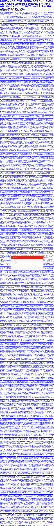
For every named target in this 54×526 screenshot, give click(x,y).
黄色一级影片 (40, 243)
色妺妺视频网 (28, 101)
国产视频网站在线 (44, 198)
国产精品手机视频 (26, 221)
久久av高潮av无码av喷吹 (44, 29)
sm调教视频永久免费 (33, 518)
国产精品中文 (8, 167)
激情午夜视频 (15, 431)
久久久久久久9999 (37, 415)
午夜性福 (11, 411)
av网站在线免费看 (25, 285)
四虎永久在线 (40, 221)
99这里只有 (6, 90)
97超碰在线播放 (29, 404)
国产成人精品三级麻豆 (5, 134)
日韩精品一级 (7, 430)
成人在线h (24, 33)
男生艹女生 (24, 103)
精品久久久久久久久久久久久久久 (35, 148)
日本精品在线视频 (9, 194)
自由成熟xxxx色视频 (38, 305)
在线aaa (16, 16)
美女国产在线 (31, 165)
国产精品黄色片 (11, 464)
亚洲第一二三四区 (50, 50)
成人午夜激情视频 (18, 152)
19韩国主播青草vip (13, 120)
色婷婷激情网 (5, 483)
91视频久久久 (3, 233)
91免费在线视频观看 (32, 230)
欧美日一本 (33, 412)
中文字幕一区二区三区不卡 (36, 287)
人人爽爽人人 (36, 191)
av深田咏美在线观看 (27, 191)
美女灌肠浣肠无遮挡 (10, 145)
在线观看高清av (48, 47)
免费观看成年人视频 (37, 233)
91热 (45, 172)
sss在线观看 (43, 430)
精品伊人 (11, 274)
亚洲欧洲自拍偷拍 (41, 381)
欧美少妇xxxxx (42, 404)
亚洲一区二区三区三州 (5, 137)
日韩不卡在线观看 (10, 357)
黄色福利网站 (9, 205)
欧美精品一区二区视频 (35, 316)
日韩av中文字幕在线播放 (44, 458)
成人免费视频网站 (44, 442)
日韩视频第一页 (34, 187)
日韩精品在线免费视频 (47, 38)
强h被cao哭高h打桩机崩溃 (27, 491)
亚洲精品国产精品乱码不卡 (17, 218)
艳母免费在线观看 (44, 63)
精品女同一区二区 (24, 462)
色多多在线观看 (26, 78)
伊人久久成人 (17, 135)
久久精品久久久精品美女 (23, 35)
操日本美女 (51, 431)
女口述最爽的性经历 (39, 58)
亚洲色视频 (17, 415)
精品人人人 (49, 430)
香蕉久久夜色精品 (41, 218)
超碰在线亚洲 (23, 119)
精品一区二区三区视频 (45, 226)
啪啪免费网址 (19, 449)
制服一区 (36, 81)
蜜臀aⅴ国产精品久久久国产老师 (40, 40)
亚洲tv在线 (6, 71)
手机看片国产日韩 (49, 491)
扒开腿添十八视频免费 (19, 57)
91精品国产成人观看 (39, 52)
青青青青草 (50, 180)
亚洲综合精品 (23, 351)
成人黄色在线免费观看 (21, 171)
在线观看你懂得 (17, 27)
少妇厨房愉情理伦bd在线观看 (32, 29)
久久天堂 (9, 112)
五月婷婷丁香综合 (11, 78)
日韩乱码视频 (16, 80)
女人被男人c (44, 71)
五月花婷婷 (40, 369)
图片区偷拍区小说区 (14, 142)
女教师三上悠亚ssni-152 (47, 157)
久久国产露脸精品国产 (22, 25)
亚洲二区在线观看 (13, 275)
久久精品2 (6, 411)
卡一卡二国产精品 (7, 188)
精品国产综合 (11, 177)
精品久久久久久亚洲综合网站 (6, 285)
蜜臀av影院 (11, 16)
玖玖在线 (47, 327)
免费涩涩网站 (12, 310)
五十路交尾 (49, 40)
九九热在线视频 (41, 298)
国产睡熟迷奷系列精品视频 (37, 304)
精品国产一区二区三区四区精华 (12, 119)
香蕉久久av (8, 229)
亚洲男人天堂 (47, 171)
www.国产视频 (8, 401)
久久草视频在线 (15, 519)
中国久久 (6, 346)
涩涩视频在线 (6, 67)
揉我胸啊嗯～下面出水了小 (18, 131)
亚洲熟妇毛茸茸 (30, 392)
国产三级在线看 (23, 329)
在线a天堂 (27, 272)
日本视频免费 (29, 85)
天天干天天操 (8, 488)
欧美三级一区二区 (22, 339)
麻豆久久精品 (5, 352)
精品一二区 (20, 304)
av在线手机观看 (36, 408)
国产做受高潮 (6, 363)
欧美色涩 (6, 215)
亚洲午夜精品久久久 (18, 177)
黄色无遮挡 (46, 84)
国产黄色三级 (11, 247)
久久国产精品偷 (47, 295)
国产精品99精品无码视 (34, 73)
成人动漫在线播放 (33, 515)
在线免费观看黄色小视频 (13, 342)
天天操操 (34, 120)
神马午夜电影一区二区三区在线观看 (40, 249)
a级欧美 (38, 123)
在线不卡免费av (27, 464)
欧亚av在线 (7, 447)
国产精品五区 (32, 286)
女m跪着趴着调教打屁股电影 (29, 127)
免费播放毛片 (37, 392)
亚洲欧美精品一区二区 (23, 148)
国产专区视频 (26, 247)
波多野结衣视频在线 (45, 293)
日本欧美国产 (3, 47)
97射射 (5, 168)
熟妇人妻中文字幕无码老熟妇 (29, 513)
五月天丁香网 (33, 247)
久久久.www (33, 162)
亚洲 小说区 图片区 (8, 19)
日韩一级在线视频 (14, 320)
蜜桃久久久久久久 (35, 141)
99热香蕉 (45, 112)
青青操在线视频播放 (6, 99)
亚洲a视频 (42, 396)
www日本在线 (7, 86)
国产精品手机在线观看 (34, 206)
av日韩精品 (5, 247)
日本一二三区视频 (4, 343)
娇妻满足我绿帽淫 (45, 33)
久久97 (15, 157)
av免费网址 (50, 71)
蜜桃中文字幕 (39, 475)
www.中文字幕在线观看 (17, 347)
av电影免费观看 (36, 351)
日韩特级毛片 (50, 90)
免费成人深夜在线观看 (31, 84)
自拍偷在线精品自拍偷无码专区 (17, 295)
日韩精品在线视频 (36, 483)
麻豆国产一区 (29, 434)
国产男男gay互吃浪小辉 (8, 130)
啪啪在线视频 (9, 419)
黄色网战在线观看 (40, 59)
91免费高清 (3, 460)
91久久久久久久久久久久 (21, 114)
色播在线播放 (26, 468)
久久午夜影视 (20, 355)
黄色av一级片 (46, 454)
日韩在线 (45, 35)
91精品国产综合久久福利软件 (47, 62)
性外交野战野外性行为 (32, 283)
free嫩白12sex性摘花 (19, 393)
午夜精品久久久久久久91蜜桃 (12, 38)
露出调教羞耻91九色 (42, 21)
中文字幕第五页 (32, 348)
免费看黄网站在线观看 (26, 367)
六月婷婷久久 (17, 54)
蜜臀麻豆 (52, 202)
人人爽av (25, 21)
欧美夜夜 (19, 301)
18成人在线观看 (28, 173)
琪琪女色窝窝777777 (43, 142)
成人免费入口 (48, 58)
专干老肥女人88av (35, 156)
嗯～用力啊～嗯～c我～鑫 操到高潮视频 (10, 85)
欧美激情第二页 (7, 154)
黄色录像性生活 (27, 504)
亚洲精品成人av (29, 171)
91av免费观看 (42, 245)
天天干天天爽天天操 (23, 61)
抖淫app (43, 521)
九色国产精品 (7, 458)
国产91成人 (34, 118)
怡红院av (8, 183)
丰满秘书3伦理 (7, 257)
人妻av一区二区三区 (32, 103)
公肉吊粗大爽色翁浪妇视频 (10, 466)
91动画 (25, 62)
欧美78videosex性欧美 (40, 225)
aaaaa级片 (2, 195)
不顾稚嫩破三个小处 (49, 81)
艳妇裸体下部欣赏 (42, 69)
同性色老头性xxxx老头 (42, 515)
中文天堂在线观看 (33, 487)
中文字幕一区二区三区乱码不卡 (27, 407)
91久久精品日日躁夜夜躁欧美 (13, 24)
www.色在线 (27, 32)
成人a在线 (27, 219)
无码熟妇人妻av (7, 355)
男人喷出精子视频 (43, 141)
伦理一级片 (39, 339)
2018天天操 (51, 43)
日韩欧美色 (2, 14)
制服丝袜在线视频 (41, 327)
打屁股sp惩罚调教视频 (34, 111)
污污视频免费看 (8, 238)
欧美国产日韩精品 (37, 124)
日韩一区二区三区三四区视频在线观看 (36, 222)
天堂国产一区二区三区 (7, 271)
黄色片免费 (28, 342)
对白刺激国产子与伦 (25, 149)
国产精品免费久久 (29, 93)
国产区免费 (44, 460)
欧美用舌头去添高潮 (33, 309)
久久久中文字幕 (19, 224)
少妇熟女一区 (3, 207)
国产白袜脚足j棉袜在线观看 (18, 282)
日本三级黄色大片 (14, 61)
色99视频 (31, 65)
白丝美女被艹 (27, 130)
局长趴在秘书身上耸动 (36, 328)
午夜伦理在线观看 (37, 521)
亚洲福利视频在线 (17, 461)
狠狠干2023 (26, 177)
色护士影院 (19, 343)
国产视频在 (29, 376)
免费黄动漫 (26, 395)
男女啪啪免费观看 (8, 33)
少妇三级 (30, 161)
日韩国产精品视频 (40, 294)
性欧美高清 (35, 338)
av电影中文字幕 (6, 110)
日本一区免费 (50, 342)
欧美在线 (45, 329)
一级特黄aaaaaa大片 (19, 358)
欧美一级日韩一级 (21, 373)
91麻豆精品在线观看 (18, 380)
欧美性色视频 (12, 169)
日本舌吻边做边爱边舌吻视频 (26, 124)
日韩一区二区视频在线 (49, 17)
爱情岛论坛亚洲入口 (24, 226)
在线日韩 (44, 196)
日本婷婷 (37, 43)
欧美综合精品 (51, 152)
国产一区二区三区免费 (27, 152)
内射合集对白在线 (27, 430)
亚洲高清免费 (20, 46)
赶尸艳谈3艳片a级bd (41, 107)
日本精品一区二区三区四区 (17, 70)
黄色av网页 (29, 50)
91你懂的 (9, 230)
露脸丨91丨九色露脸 (18, 290)
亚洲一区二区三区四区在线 (30, 97)
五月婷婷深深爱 (23, 135)
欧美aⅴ (39, 338)
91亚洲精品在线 (15, 143)
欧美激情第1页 (9, 101)
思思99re (15, 31)
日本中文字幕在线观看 (46, 324)
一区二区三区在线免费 (45, 88)
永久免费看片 (13, 344)
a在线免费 (14, 217)
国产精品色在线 (43, 416)
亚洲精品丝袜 (25, 275)
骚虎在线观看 (49, 473)
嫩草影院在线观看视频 (31, 339)
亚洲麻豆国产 (32, 336)
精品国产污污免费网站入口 (30, 217)
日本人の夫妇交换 (42, 90)
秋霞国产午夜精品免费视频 (7, 308)
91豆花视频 (7, 484)
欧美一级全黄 (17, 335)
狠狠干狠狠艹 (7, 133)
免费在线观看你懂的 (10, 233)
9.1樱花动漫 (37, 302)
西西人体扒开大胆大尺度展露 (14, 164)
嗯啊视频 (46, 97)
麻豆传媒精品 (38, 380)
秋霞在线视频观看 (45, 16)
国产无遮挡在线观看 (29, 350)
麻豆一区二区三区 (49, 46)
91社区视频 (4, 112)
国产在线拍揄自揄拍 (20, 93)
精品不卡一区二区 (40, 114)
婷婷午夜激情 (41, 27)
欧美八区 (38, 481)
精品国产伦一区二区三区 (25, 80)
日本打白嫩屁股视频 (7, 450)
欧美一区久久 (29, 365)
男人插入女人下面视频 (27, 313)
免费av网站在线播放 (44, 111)
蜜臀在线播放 (12, 215)
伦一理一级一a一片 (4, 120)
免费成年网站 (33, 59)
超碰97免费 (46, 221)
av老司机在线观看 (42, 279)
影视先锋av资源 (18, 153)
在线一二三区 (30, 27)
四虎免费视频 (21, 340)
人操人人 (21, 126)
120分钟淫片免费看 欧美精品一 (37, 278)
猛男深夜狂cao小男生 (24, 43)
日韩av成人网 (46, 400)
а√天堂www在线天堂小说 (39, 93)
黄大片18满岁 (7, 224)
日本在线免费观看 (47, 236)
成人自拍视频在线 (43, 96)
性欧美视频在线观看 (4, 295)
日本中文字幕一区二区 (19, 107)
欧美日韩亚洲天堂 (36, 33)
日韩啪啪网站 (3, 496)
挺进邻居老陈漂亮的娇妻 (30, 475)
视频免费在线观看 (4, 510)
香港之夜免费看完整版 (16, 500)
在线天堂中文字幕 (29, 86)
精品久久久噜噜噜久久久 (5, 276)
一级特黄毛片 (23, 359)
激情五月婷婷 (7, 323)
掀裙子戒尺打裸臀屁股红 (5, 43)
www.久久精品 (45, 494)
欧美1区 (9, 95)
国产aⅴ (49, 332)
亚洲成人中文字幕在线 (9, 287)
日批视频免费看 (39, 154)
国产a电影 (8, 36)
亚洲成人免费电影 (28, 224)
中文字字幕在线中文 (11, 475)
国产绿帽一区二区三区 (25, 54)
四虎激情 (26, 332)
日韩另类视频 (16, 251)
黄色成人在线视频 (7, 263)
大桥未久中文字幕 (27, 218)
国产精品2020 (48, 74)
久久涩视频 (14, 363)
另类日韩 (6, 427)
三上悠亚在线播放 (35, 333)
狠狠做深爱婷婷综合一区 (18, 97)
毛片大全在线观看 (26, 202)
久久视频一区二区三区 (32, 160)
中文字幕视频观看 (5, 495)
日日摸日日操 (43, 183)
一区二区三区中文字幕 (47, 48)
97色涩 (28, 112)
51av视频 (10, 127)
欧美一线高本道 (44, 427)
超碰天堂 (46, 304)
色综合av (51, 224)
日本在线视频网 (9, 88)
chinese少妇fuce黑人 (35, 101)
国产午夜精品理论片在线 (43, 44)
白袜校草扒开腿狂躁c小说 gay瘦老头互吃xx (38, 89)
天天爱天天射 (20, 120)
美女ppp (12, 214)
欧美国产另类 (33, 446)
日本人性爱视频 (33, 433)
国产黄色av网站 (23, 222)
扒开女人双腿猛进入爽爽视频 (37, 252)
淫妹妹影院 (31, 285)
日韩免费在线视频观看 (43, 115)
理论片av (27, 213)
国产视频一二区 (32, 522)
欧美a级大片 (42, 282)
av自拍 (19, 65)
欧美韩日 (40, 434)
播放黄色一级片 (15, 126)
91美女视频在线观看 (43, 129)
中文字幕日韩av (19, 424)
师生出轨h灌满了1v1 (7, 441)
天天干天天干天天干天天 (18, 388)
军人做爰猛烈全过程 (41, 320)
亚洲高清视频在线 (31, 168)
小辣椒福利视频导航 (38, 435)
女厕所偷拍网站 (3, 44)
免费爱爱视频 (25, 286)
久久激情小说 (28, 100)
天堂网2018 (24, 325)
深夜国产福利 (9, 422)
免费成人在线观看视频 (9, 20)
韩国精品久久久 (19, 78)
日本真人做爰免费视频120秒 (16, 134)
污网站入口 (2, 57)
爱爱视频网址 (45, 257)
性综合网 (39, 321)
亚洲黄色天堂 (23, 342)
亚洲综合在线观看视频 (39, 31)
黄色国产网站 (5, 115)
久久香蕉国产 (3, 65)
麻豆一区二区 (25, 198)
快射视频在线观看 (30, 119)
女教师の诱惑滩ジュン (20, 357)
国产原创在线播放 (7, 515)
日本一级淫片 (22, 85)
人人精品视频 (30, 96)
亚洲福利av (40, 350)
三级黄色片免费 (13, 66)
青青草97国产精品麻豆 (35, 293)
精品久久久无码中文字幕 (7, 304)
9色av (50, 422)
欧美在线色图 (30, 401)
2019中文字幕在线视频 (41, 92)
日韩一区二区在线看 (40, 209)
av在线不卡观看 (48, 222)
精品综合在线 (28, 240)
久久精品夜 (36, 476)
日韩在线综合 (35, 69)
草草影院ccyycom (45, 380)
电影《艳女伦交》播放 (35, 409)
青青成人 (10, 266)
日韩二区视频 (40, 358)
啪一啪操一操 (15, 186)
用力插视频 (37, 251)
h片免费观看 (5, 310)
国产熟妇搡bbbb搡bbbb (31, 123)
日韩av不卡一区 (41, 187)
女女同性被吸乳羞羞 (48, 154)
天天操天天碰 (42, 46)
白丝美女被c (2, 229)
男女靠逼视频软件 (19, 323)
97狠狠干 (34, 152)
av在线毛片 (11, 415)
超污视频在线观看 (7, 23)
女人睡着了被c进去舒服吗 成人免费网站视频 (31, 95)
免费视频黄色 (40, 28)
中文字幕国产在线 (35, 192)
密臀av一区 (14, 366)
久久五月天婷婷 (19, 248)
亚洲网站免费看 (7, 350)
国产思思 (18, 169)
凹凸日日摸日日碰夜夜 (18, 42)
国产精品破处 (43, 195)
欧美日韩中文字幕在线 (7, 32)
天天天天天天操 (43, 462)
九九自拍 (46, 131)
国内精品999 (12, 507)
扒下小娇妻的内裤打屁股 (43, 14)
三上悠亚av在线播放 (47, 305)
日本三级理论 (31, 305)
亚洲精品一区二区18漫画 (23, 289)
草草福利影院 (24, 108)
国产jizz (37, 336)
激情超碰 (9, 104)
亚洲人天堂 (21, 228)
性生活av (40, 186)
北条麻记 (18, 351)
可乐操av (11, 202)
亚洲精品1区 (45, 369)
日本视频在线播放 (29, 122)
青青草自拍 (13, 392)
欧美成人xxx (37, 442)
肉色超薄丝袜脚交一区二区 (48, 168)
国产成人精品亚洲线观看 (44, 191)
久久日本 (35, 27)
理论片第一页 (32, 462)
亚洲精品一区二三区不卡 (25, 88)
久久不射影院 (48, 70)
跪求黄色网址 (14, 76)
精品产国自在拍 (14, 521)
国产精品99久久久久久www (40, 317)
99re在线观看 (14, 14)
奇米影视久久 (3, 183)
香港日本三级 (50, 23)
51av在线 (24, 82)
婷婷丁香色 (10, 124)
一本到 (22, 240)
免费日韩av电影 (27, 366)
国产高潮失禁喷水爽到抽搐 (18, 384)
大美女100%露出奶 (19, 437)
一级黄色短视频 (3, 24)
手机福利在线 (27, 295)
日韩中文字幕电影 (44, 123)
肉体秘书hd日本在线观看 (21, 112)
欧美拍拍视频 (18, 460)
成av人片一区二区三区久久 (18, 281)
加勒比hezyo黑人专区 (15, 407)
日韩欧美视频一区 (9, 135)
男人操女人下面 (36, 57)
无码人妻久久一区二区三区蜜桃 (7, 63)
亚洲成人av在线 (19, 21)
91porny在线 (2, 62)
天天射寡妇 (35, 434)
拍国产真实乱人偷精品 (19, 219)
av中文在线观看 (41, 118)
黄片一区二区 (36, 55)
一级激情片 (43, 95)
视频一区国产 (6, 275)
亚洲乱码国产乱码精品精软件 (29, 209)
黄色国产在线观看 (44, 409)
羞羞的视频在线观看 (24, 308)
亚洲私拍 (6, 274)
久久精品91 (8, 28)
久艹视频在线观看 (29, 389)
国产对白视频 (31, 158)
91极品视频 (34, 218)
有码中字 (30, 40)
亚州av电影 (6, 234)
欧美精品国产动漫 (31, 460)
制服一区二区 (33, 47)
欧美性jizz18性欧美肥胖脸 (26, 69)
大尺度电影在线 (43, 156)
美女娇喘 (32, 200)
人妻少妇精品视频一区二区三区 (41, 325)
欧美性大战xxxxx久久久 (20, 389)
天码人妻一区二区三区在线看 (9, 114)
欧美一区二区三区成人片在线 (13, 522)
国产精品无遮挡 (43, 453)
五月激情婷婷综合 (43, 135)
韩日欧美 (50, 503)
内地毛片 (13, 50)
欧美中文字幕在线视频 (7, 89)
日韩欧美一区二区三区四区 (24, 316)
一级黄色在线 (47, 39)
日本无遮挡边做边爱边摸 (18, 101)
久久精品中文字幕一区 (32, 234)
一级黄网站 (50, 63)
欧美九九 (4, 522)
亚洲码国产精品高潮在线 (34, 457)
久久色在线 (18, 50)
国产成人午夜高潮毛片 (30, 179)
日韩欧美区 (23, 50)
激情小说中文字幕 (39, 119)
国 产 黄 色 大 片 (34, 306)
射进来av (45, 496)
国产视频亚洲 (25, 153)
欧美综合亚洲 (24, 230)
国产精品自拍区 (37, 66)
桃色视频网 (10, 314)
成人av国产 (30, 198)
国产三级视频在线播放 (21, 167)
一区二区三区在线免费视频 (21, 190)
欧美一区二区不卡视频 (43, 203)
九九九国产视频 (19, 17)
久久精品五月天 (19, 62)
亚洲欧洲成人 (33, 175)
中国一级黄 (46, 253)
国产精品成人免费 (6, 477)
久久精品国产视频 (16, 297)
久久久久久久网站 (46, 103)
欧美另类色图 (8, 366)
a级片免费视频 (43, 342)
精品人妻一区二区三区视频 (41, 418)
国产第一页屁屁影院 (8, 461)
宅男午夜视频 (3, 492)
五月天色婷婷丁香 (19, 20)
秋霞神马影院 (25, 405)
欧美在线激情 (6, 162)
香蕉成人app (28, 441)
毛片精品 (22, 86)
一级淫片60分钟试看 (4, 376)
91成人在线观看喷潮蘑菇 (13, 511)
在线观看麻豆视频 (8, 370)
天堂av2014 (25, 20)
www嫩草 (19, 370)
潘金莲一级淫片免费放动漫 (6, 108)
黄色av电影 (45, 310)
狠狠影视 (13, 112)
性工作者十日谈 (41, 74)
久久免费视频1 (3, 180)
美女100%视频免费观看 (12, 148)
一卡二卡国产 (27, 323)
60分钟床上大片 (25, 206)
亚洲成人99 (28, 354)
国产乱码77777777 (28, 42)
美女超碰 (27, 282)
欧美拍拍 (17, 81)
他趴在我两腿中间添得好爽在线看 (19, 138)
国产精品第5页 (21, 196)
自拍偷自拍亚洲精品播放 (6, 40)
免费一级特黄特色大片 (43, 431)
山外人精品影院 (28, 233)
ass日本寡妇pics (32, 107)
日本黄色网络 (44, 32)
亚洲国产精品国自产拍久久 (17, 99)
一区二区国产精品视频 (17, 473)
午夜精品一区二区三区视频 (45, 73)
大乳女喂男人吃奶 (39, 407)
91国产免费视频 (13, 279)
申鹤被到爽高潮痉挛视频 (26, 236)
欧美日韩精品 (36, 491)
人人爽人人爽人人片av (24, 251)
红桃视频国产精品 (19, 453)
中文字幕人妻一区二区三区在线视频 (8, 181)
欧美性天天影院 (40, 283)
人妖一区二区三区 (32, 153)
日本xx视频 (23, 27)
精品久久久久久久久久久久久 (25, 16)
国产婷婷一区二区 (47, 110)
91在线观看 (11, 249)
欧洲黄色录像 (11, 483)
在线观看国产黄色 (25, 301)
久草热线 (50, 319)
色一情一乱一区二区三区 (37, 428)
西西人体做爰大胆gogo (24, 188)
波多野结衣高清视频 (44, 43)
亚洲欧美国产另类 (46, 338)
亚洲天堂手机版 (12, 487)
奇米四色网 (4, 160)
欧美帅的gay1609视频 (38, 329)
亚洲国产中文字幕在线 (36, 71)
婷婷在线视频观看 (8, 118)
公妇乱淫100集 (21, 66)
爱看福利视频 (15, 289)
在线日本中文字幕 (16, 403)
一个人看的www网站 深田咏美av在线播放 (16, 244)
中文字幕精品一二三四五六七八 (37, 51)
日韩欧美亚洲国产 (15, 154)
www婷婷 (7, 16)
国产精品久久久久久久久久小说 (38, 240)
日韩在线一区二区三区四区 (26, 408)
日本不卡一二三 (24, 502)
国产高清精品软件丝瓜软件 (6, 293)
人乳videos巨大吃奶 (17, 313)
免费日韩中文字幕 (9, 329)
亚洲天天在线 (30, 36)
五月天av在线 (8, 243)
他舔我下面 (21, 186)
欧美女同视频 (27, 157)
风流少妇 (34, 42)
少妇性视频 (36, 347)
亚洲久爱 (11, 213)
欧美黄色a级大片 (33, 298)
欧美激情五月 (25, 89)
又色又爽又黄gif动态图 (28, 31)
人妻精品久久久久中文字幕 (12, 187)
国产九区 (39, 471)
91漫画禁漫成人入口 (16, 276)
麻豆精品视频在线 (6, 279)
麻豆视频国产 (18, 236)
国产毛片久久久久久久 (21, 115)
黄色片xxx (22, 522)
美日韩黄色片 (16, 241)
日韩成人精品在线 (15, 229)
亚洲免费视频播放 (7, 123)
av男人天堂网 (12, 424)
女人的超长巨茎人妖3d (16, 198)
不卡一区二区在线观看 (8, 27)
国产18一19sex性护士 (47, 376)
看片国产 (16, 274)
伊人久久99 (38, 32)
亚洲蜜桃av (13, 137)
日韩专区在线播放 (15, 188)
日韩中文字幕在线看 (44, 361)
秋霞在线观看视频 (37, 335)
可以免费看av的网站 (8, 29)
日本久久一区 (22, 81)
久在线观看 (25, 215)
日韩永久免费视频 (50, 181)
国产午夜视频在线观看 (13, 139)
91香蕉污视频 (33, 112)
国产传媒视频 (14, 355)
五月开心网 (29, 62)
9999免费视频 (13, 518)
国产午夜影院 (3, 101)
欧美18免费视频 (6, 46)
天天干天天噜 (49, 92)
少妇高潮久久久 (39, 84)
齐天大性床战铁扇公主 (11, 210)
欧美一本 (6, 156)
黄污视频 (14, 28)
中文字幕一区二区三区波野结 (32, 82)
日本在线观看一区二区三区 (30, 447)
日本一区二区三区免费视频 (18, 331)
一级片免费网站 (8, 158)
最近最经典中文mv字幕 (45, 255)
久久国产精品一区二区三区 (38, 17)
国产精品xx (5, 175)
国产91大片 (34, 85)
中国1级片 (14, 488)
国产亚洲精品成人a (17, 33)
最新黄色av (22, 419)
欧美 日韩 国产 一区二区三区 (37, 100)
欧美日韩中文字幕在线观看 (23, 312)
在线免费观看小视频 (21, 141)
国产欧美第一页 (26, 412)
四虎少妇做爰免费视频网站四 (42, 176)
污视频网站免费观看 (22, 305)
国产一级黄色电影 (24, 377)
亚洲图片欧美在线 (36, 342)
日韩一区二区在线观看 (10, 93)
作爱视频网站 (8, 217)
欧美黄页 (5, 297)
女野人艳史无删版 (36, 62)
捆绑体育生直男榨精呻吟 (19, 445)
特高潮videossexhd (47, 28)
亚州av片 (11, 42)
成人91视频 (18, 146)
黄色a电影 (9, 186)
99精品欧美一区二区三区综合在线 (21, 92)
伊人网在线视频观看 (17, 89)
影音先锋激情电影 (44, 366)
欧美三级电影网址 (13, 67)
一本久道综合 (7, 76)
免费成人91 (2, 97)
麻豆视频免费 (32, 176)
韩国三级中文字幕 (30, 81)
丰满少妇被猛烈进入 (19, 74)
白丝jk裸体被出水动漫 (17, 513)
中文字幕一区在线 (41, 290)
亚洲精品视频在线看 (42, 319)
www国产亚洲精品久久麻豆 (23, 210)
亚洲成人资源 (27, 67)
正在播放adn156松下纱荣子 (43, 371)
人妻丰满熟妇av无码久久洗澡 (45, 82)
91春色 (9, 48)
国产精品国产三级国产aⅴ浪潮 (36, 310)
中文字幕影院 (45, 188)
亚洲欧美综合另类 (36, 194)
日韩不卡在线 (36, 416)
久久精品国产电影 (13, 272)
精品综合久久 (48, 61)
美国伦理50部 (49, 126)
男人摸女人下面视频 (42, 139)
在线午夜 (39, 42)
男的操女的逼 (44, 328)
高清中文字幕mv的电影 (20, 287)
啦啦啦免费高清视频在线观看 (15, 346)
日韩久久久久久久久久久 (11, 65)
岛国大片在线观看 (34, 289)
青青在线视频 (51, 243)
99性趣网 (22, 253)
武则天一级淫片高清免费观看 (39, 370)
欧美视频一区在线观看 (45, 213)
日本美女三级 (11, 439)
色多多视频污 (49, 355)
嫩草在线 (4, 36)
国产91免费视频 (14, 48)
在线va (48, 199)
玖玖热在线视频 (45, 85)
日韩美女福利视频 (4, 73)
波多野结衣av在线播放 (39, 24)
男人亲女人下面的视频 (35, 67)
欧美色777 (4, 131)
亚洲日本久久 (6, 213)
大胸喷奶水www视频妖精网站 (6, 80)
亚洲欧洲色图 (21, 175)
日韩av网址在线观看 (39, 452)
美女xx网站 (5, 314)
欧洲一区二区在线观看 (11, 456)
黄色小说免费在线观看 (38, 39)
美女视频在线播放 (32, 25)
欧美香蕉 (45, 158)
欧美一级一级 (15, 336)
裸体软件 (24, 488)
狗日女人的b (28, 371)
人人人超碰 (33, 327)
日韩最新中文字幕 (40, 217)
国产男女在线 (3, 332)
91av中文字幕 (35, 458)
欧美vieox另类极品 (29, 253)
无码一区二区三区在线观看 (33, 274)
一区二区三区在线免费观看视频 (8, 248)
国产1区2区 (8, 47)
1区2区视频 (8, 283)
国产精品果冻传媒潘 (44, 19)
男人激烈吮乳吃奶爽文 (18, 468)
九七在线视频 (18, 252)
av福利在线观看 (40, 323)
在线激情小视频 (20, 217)
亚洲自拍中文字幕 (50, 206)
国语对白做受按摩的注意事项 (12, 96)
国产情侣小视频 (49, 495)
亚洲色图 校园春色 (20, 73)
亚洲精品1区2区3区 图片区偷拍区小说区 (21, 19)
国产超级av (23, 164)
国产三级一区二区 (16, 377)
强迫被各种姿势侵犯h (38, 171)
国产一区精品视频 (18, 452)
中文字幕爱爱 (21, 90)
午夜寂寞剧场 (7, 286)
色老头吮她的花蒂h (19, 247)
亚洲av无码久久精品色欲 (18, 32)
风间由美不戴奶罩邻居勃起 (10, 457)
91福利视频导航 (43, 104)
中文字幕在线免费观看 (17, 39)
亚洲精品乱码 (33, 157)
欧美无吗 (38, 331)
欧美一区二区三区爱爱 (47, 339)
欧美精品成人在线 (50, 237)
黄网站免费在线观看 (38, 149)
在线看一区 (4, 381)
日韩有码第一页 (37, 248)
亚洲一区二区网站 (8, 362)
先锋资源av (43, 335)
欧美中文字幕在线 (24, 382)
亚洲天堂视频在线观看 (23, 238)
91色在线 (11, 107)
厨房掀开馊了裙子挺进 (28, 99)
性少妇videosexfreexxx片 (17, 105)
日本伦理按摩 (34, 241)
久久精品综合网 (22, 154)
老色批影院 (10, 176)
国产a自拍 (15, 362)
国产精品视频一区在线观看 (23, 479)
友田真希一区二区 (38, 468)
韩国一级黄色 (43, 206)
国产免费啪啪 (23, 229)
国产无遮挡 (14, 435)
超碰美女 (31, 181)
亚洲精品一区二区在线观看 (46, 169)
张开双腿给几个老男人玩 (23, 48)
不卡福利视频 (33, 323)
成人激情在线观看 (12, 146)
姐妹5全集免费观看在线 (10, 21)
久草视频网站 (39, 412)
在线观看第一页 (9, 54)
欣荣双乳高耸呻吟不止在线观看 (30, 14)
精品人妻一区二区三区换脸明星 (23, 51)
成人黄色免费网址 (6, 256)
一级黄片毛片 (31, 480)
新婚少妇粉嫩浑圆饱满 (26, 306)
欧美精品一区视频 (40, 116)
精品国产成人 (26, 134)
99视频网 (19, 279)
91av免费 (5, 281)
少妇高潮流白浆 (47, 350)
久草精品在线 (36, 355)
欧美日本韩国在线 (20, 100)
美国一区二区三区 (6, 418)
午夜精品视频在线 (45, 490)
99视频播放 (24, 376)
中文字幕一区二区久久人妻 (12, 305)
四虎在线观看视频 (28, 120)
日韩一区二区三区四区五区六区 (26, 142)
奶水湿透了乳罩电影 (18, 191)
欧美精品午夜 (28, 104)
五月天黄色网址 (43, 23)
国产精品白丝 (38, 200)
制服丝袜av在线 (5, 268)
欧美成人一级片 (10, 203)
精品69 (10, 200)
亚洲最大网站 (39, 127)
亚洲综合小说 (34, 221)
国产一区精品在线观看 (41, 126)
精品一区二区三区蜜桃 (6, 336)
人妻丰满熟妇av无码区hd (31, 229)
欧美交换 (52, 78)
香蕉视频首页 (20, 67)
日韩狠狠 (36, 279)
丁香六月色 (36, 65)
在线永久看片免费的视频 (25, 241)
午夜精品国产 (45, 165)
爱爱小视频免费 (26, 374)
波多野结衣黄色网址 (4, 51)
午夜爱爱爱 (42, 491)
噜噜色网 (18, 233)
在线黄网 (6, 389)
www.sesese (32, 378)
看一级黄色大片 (23, 439)
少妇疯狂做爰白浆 (12, 17)
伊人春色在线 (30, 291)
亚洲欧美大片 (34, 369)
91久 (29, 275)
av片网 (50, 492)
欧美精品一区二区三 (24, 415)
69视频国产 (44, 86)
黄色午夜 (25, 483)
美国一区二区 (17, 329)
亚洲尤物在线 (45, 446)
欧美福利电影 (3, 38)
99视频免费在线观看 (28, 228)
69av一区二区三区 (43, 340)
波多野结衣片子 (20, 180)
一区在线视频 (12, 506)
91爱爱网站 (47, 217)
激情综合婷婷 (32, 92)
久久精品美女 (19, 454)
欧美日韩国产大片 (17, 205)
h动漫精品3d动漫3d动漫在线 (15, 111)
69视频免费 (51, 14)
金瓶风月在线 (49, 214)
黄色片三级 (27, 200)
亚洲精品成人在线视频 (8, 52)
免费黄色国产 (35, 313)
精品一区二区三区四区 (5, 500)
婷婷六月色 (42, 50)
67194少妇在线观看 (43, 503)
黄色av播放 (33, 290)
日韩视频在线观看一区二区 (23, 47)
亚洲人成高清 (40, 190)
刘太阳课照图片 (30, 52)
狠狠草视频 (37, 215)
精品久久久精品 (8, 97)
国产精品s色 (36, 291)
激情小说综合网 (7, 312)
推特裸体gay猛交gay (25, 293)
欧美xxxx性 (17, 404)
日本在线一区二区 (8, 179)
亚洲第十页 (31, 442)
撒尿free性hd (45, 20)
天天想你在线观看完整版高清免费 (41, 99)
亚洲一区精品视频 (49, 225)
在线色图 (2, 427)
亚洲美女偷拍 (5, 139)
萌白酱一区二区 (7, 480)
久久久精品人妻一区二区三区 (20, 52)
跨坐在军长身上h (10, 168)
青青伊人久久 (13, 442)
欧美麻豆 (8, 471)
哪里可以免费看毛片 (9, 81)
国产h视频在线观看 (27, 70)
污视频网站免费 (26, 187)
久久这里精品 (47, 177)
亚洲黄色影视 (28, 331)
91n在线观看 (41, 77)
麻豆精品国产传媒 (12, 385)
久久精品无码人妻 (36, 361)
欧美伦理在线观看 (37, 86)
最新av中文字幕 (20, 272)
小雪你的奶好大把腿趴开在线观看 (9, 390)
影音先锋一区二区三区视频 (35, 346)
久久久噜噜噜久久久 (16, 230)
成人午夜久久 (41, 289)
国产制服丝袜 (46, 78)
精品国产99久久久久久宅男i (8, 219)
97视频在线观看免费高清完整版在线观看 (37, 466)
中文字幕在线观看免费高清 (42, 297)
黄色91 (1, 19)
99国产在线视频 (42, 507)
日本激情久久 (45, 469)
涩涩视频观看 (44, 484)
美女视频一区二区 (40, 138)
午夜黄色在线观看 (9, 195)
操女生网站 (17, 359)
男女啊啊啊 (47, 309)
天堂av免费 (43, 42)
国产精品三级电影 (18, 202)
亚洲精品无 (27, 244)
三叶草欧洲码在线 (16, 350)
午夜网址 (20, 103)
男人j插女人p (14, 25)
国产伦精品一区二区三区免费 (38, 161)
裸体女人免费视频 (17, 29)
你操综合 (26, 355)
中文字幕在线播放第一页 (34, 213)
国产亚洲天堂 (20, 31)
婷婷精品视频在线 (45, 66)
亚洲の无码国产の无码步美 (24, 59)
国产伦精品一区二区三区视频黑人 (31, 46)
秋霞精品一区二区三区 (29, 150)
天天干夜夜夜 (17, 124)
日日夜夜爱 (8, 14)
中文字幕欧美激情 (14, 90)
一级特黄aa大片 (47, 52)
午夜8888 (23, 29)
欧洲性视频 (12, 477)
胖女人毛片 (24, 428)
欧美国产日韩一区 (16, 253)
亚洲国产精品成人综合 (38, 523)
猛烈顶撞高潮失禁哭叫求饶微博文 (14, 82)
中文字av (38, 25)
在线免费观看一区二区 (35, 195)
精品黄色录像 (31, 20)
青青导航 (32, 19)
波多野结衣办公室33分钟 (40, 286)
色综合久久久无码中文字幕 (48, 373)
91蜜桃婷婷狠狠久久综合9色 (36, 130)
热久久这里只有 (12, 302)
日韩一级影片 (3, 324)
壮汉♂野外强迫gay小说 (32, 44)
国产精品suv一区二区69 (38, 238)
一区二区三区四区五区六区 (36, 272)
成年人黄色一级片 (38, 122)
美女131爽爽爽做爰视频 (37, 184)
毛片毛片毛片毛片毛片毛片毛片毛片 (8, 77)
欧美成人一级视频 (9, 57)
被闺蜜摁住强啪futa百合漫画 (10, 328)
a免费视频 (46, 313)
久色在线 (50, 89)
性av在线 (15, 370)
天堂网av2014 (26, 310)
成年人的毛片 (13, 418)
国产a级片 (34, 190)
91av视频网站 (45, 450)
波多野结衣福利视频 (46, 472)
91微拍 (10, 363)
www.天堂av (32, 43)
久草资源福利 (50, 42)
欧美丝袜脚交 (26, 507)
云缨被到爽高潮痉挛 (48, 238)
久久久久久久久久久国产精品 (27, 24)
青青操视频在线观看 (10, 361)
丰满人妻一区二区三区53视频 (21, 165)
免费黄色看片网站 (44, 291)
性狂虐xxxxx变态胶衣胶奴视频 (46, 55)
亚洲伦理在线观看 (36, 50)
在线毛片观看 (31, 61)
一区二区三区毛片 (31, 232)
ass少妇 (31, 415)
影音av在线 (18, 302)
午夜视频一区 (32, 58)
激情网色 (25, 453)
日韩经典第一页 (47, 148)
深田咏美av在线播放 (31, 154)
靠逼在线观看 (19, 221)
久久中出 (2, 16)
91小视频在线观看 (43, 423)
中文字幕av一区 (36, 36)
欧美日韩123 (40, 354)
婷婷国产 (2, 129)
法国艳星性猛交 (25, 111)
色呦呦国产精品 (25, 176)
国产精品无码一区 (15, 23)
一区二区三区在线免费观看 (33, 397)
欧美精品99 (32, 32)
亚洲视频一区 (41, 309)
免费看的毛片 (11, 389)
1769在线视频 (4, 176)
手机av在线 (26, 107)
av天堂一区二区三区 (16, 192)
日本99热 (32, 507)
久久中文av (14, 479)
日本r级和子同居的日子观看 (37, 78)
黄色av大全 (14, 47)
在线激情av (51, 115)
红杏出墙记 (27, 175)
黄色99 (49, 321)
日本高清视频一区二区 (24, 433)
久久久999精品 (10, 92)
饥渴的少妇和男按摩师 (43, 405)
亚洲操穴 (36, 405)
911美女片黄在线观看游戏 (31, 471)
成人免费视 (23, 302)
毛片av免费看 (17, 414)
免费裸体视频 (7, 344)
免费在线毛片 (35, 199)
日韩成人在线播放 (28, 17)
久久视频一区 (45, 395)
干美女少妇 (28, 252)
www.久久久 (41, 313)
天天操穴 (45, 475)
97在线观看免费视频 (29, 66)
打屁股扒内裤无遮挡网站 (35, 479)
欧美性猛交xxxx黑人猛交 (7, 294)
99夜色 (45, 314)
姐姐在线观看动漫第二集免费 (38, 76)
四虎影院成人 (21, 300)
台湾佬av (46, 51)
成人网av (48, 167)
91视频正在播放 (12, 382)
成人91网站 (36, 105)
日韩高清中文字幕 (31, 164)
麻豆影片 (30, 320)
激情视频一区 (41, 81)
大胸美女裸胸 (17, 420)
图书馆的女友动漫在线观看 (32, 115)
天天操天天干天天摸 (33, 139)
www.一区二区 (28, 156)
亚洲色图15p (30, 183)
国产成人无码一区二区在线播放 (25, 184)
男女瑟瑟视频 (47, 358)
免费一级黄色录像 (41, 514)
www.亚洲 (26, 73)
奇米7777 (23, 252)
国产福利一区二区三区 (25, 492)
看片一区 (9, 35)
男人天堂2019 (4, 17)
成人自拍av (4, 186)
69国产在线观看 (46, 407)
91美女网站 (44, 122)
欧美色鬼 (16, 63)
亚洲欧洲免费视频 (17, 176)
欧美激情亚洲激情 (39, 177)
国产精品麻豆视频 (22, 63)
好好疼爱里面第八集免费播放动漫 (29, 28)
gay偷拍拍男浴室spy (31, 114)
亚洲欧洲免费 (50, 141)
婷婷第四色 (15, 179)
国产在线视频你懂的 (47, 149)
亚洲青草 (10, 31)
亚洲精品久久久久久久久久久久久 (40, 424)
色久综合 (47, 396)
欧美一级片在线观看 (4, 157)
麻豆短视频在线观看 (44, 274)
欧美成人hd (17, 439)
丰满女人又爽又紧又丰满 (7, 69)
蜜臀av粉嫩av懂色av (44, 264)
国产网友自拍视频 (19, 172)
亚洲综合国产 (6, 506)
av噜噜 (38, 175)
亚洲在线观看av (38, 20)
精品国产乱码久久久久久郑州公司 (45, 160)
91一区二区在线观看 (40, 134)
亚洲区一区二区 (19, 215)
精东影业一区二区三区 (29, 435)
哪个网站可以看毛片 (15, 149)
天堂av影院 (31, 382)
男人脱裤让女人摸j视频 (10, 449)
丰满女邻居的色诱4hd (37, 362)
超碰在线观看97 (47, 219)
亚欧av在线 (25, 40)
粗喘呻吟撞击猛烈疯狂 (12, 180)
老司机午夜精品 (8, 325)
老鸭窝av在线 (31, 215)
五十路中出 (15, 316)
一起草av (25, 234)
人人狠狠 (7, 446)
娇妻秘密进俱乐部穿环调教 (26, 55)
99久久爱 (25, 105)
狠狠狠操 (11, 162)
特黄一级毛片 (49, 393)
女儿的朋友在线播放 (12, 59)
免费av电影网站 (9, 492)
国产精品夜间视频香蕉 (18, 40)
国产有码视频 (47, 77)
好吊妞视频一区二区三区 (48, 119)
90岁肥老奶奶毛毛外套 (5, 116)
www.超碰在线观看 (49, 283)
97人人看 (37, 462)
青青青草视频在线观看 (17, 127)
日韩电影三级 (43, 25)
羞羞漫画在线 (26, 39)
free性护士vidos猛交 (4, 42)
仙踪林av (7, 142)
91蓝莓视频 (8, 192)
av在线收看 (31, 405)
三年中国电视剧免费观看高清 (6, 260)
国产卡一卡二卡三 (17, 44)
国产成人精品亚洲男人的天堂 (37, 172)
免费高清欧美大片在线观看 (21, 168)
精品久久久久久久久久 (14, 71)
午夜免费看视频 (47, 483)
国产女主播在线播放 (36, 16)
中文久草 (40, 85)
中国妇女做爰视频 (35, 104)
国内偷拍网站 (29, 137)
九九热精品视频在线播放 (25, 414)
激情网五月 (35, 90)
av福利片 (52, 338)
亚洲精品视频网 (38, 165)
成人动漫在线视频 (7, 384)
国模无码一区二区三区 (34, 282)
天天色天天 (36, 142)
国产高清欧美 (48, 59)
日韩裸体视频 (50, 156)
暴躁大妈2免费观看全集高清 (41, 180)
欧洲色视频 (33, 331)
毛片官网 (10, 297)
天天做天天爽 (21, 200)
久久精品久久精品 (10, 262)
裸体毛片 (13, 115)
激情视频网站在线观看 (46, 207)
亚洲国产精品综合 (23, 23)
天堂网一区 (47, 118)
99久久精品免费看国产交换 (11, 196)
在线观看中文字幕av (24, 58)
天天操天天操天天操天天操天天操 (11, 129)
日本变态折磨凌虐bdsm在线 (36, 48)
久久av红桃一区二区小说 (42, 152)
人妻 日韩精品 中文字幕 (39, 219)
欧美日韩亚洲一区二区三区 (6, 367)
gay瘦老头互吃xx (40, 97)
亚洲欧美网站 (38, 460)
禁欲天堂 (37, 63)
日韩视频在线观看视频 (27, 449)
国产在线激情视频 (9, 267)
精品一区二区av (3, 92)
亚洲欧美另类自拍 (35, 367)
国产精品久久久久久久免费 (34, 23)
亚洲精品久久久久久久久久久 (42, 143)
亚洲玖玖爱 (37, 388)
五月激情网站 (49, 194)
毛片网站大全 (3, 55)
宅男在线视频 (32, 519)
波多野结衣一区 (13, 46)
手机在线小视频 (31, 473)
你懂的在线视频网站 (8, 122)
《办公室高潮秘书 (36, 88)
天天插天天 (29, 33)
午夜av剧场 (11, 404)
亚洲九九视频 (28, 281)
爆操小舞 (21, 422)
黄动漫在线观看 (11, 73)
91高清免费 (8, 50)
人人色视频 (18, 28)
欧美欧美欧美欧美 (19, 310)
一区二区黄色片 (14, 503)
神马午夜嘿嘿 (37, 183)
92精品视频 (40, 108)
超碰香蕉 (16, 213)
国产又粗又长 (13, 446)
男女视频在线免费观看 (41, 473)
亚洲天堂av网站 (48, 301)
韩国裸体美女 (23, 36)
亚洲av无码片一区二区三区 (40, 237)
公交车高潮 (50, 249)
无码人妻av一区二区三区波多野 (19, 434)
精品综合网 (41, 441)
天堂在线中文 (46, 266)
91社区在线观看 (31, 393)
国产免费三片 (13, 255)
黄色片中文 (46, 27)
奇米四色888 (49, 344)
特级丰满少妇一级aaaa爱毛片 (37, 352)
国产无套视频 (43, 194)
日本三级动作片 (41, 357)
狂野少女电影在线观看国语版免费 (20, 158)
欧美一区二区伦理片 (42, 210)
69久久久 (28, 141)
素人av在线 (30, 135)
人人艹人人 (36, 96)
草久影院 (41, 131)
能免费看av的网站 (20, 504)
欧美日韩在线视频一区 (39, 61)
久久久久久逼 (20, 14)
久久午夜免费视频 (17, 367)
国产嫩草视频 (40, 112)
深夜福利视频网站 (17, 443)
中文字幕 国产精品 (15, 43)
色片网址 (13, 437)
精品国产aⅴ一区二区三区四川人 (36, 35)
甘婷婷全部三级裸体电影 (47, 127)
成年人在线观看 (11, 240)
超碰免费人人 (15, 35)
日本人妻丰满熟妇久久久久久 (41, 420)
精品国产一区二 (43, 367)
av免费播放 (18, 95)
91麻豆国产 (35, 340)
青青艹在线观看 (37, 480)
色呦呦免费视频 (25, 346)
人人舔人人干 (5, 206)
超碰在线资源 (21, 179)
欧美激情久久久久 (46, 124)
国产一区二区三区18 (16, 237)
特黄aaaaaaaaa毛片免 (20, 77)
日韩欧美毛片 (12, 51)
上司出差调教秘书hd (40, 47)
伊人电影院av (45, 272)
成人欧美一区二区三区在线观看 (19, 123)
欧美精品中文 (41, 465)
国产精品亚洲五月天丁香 (8, 380)
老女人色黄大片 (20, 309)
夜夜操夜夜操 (29, 362)
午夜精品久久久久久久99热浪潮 (13, 55)
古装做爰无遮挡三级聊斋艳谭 (16, 298)
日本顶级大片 (19, 518)
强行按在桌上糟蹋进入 (18, 130)
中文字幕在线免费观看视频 (21, 225)
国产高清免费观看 (7, 70)
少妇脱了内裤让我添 (15, 36)
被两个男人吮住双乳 (8, 388)
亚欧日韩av (13, 471)
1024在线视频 (5, 164)
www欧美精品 (39, 247)
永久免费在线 (38, 168)
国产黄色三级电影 (16, 222)
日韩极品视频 (39, 38)
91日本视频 (45, 241)
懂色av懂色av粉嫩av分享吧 (30, 321)
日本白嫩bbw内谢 (39, 378)
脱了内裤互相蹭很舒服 (25, 403)
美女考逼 (11, 157)
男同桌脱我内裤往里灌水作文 (38, 70)
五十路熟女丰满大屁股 (13, 184)
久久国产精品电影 (29, 90)
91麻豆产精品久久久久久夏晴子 (7, 153)
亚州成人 (10, 143)
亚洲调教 (14, 301)
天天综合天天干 (49, 107)
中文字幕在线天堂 (42, 518)
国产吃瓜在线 (45, 499)
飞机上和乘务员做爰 (22, 232)
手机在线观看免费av (8, 443)
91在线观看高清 (10, 160)
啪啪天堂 (31, 219)
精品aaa (9, 25)
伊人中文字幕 (31, 325)
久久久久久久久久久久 (11, 141)
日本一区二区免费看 (17, 325)
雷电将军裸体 (24, 291)
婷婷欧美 (36, 108)
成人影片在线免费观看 (16, 338)
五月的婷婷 (45, 108)
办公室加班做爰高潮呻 (8, 173)
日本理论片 (7, 255)
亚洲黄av (26, 180)
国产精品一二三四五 (4, 404)
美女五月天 (2, 142)
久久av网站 (31, 276)
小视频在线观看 (16, 285)
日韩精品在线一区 (31, 225)
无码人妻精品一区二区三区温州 (25, 503)
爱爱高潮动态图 (7, 222)
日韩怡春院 (28, 328)
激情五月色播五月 (35, 366)
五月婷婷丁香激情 (36, 133)
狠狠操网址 (44, 262)
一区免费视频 (23, 84)
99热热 (9, 115)
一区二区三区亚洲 (43, 271)
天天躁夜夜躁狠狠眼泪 (38, 236)
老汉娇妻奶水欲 (23, 525)
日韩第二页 (24, 44)
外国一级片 (10, 44)
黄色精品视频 (44, 506)
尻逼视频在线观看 (11, 207)
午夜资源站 (10, 206)
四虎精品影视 (29, 523)
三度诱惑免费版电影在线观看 (31, 74)
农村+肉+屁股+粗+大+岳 (42, 229)
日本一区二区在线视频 (21, 365)
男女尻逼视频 (30, 108)
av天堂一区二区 (46, 244)
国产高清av (21, 243)
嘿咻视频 (48, 464)
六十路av (30, 214)
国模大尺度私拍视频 (48, 100)
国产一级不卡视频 (16, 306)
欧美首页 (34, 320)
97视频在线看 (36, 135)
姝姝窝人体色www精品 (22, 183)
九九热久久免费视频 (22, 386)
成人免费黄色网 (46, 354)
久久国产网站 (51, 135)
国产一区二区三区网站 (24, 195)
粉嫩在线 (22, 350)
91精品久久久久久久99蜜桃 (9, 221)
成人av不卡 (6, 518)
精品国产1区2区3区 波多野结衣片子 (38, 54)
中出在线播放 (49, 404)
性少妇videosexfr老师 (20, 137)
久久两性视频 (23, 38)
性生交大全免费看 (10, 226)
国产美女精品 (19, 145)
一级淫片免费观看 (12, 150)
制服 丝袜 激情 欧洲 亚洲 (15, 333)
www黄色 (19, 275)
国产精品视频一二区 (41, 120)
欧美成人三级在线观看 (23, 515)
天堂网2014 (23, 237)
